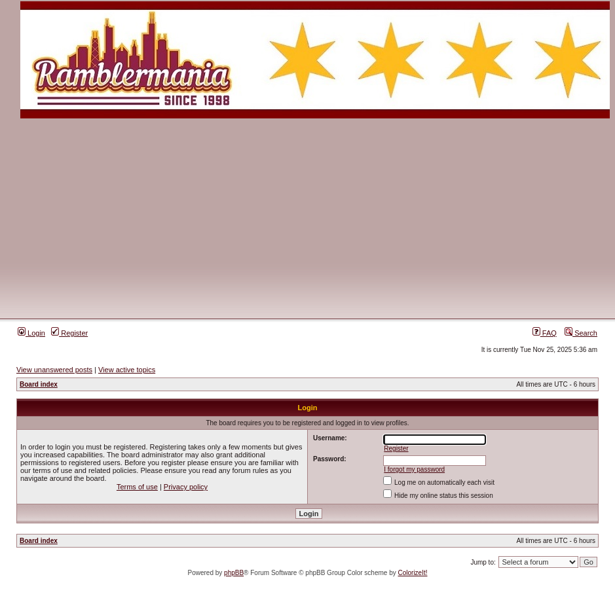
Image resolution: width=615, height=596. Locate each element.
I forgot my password (414, 469)
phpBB (234, 572)
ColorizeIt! (413, 572)
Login (31, 333)
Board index (39, 384)
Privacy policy (186, 487)
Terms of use (137, 487)
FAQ (544, 333)
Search (581, 333)
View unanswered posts (54, 370)
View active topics (126, 370)
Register (69, 333)
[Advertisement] (307, 217)
